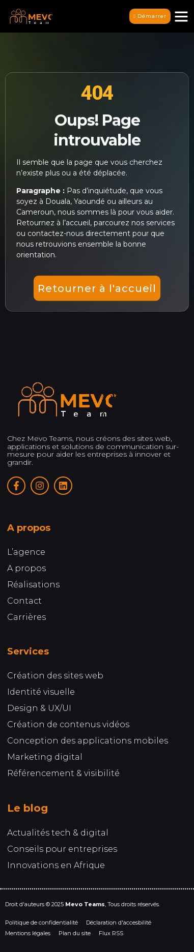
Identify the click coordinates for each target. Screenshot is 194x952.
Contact (24, 602)
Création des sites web (55, 676)
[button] (181, 16)
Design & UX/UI (39, 709)
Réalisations (33, 585)
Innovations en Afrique (56, 866)
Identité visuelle (41, 693)
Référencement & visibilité (63, 774)
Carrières (26, 618)
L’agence (26, 553)
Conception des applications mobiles (87, 742)
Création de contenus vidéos (68, 725)
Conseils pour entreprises (62, 850)
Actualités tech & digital (57, 834)
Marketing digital (44, 758)
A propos (26, 569)
